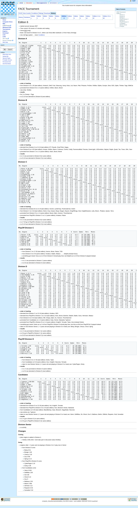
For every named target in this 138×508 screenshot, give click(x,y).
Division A (122, 14)
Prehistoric (27, 17)
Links (4, 36)
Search (2, 45)
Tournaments (6, 29)
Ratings (41, 13)
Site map (5, 38)
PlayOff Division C (124, 19)
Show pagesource (42, 3)
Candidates (122, 23)
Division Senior (123, 24)
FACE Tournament (121, 12)
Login (134, 1)
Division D (122, 20)
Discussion (29, 3)
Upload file (5, 56)
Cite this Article (7, 63)
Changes (122, 26)
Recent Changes (7, 40)
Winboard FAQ (7, 27)
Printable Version (7, 60)
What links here (7, 54)
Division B (122, 16)
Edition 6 (119, 13)
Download (47, 13)
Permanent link (7, 61)
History (21, 17)
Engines (5, 31)
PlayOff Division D (124, 22)
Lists (4, 34)
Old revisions (53, 3)
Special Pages (6, 58)
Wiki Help (5, 42)
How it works (27, 13)
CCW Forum (6, 25)
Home (4, 20)
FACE (20, 13)
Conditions (34, 13)
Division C (122, 17)
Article (21, 3)
